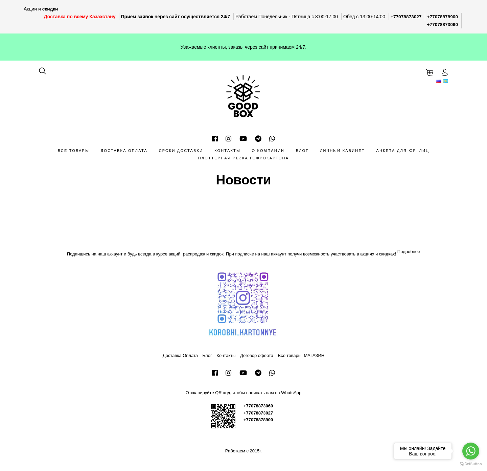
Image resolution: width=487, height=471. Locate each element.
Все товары (73, 150)
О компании (268, 150)
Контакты (227, 150)
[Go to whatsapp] (470, 451)
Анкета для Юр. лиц (403, 150)
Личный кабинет (342, 150)
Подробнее (408, 250)
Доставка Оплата (124, 150)
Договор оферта (256, 355)
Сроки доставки (181, 150)
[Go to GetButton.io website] (471, 464)
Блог (302, 150)
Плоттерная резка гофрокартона (243, 158)
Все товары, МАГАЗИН (301, 355)
